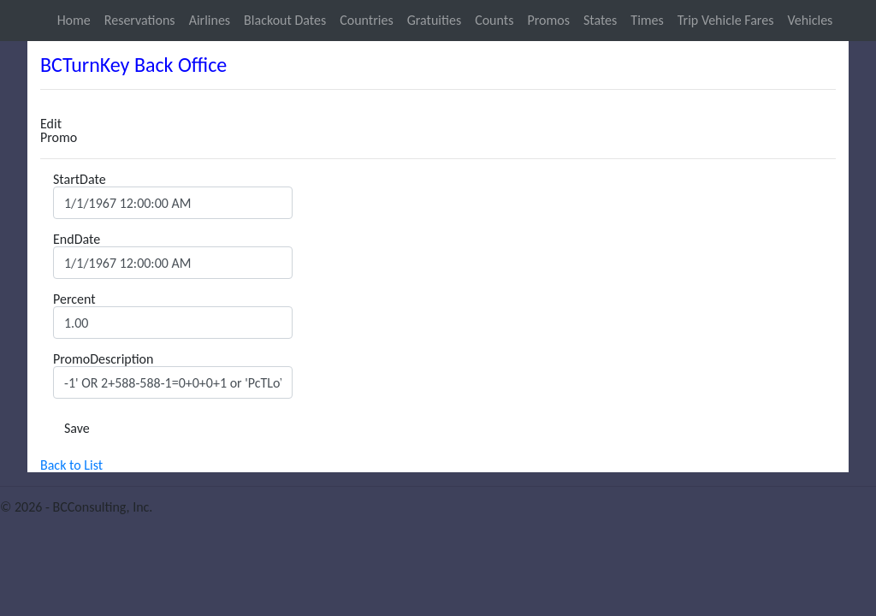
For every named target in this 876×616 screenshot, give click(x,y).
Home (74, 20)
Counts (494, 20)
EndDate (76, 239)
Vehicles (809, 20)
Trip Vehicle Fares (726, 20)
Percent (74, 299)
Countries (366, 20)
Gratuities (434, 20)
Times (646, 20)
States (600, 20)
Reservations (139, 20)
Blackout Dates (285, 20)
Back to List (71, 465)
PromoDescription (103, 359)
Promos (548, 20)
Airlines (209, 20)
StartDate (79, 180)
